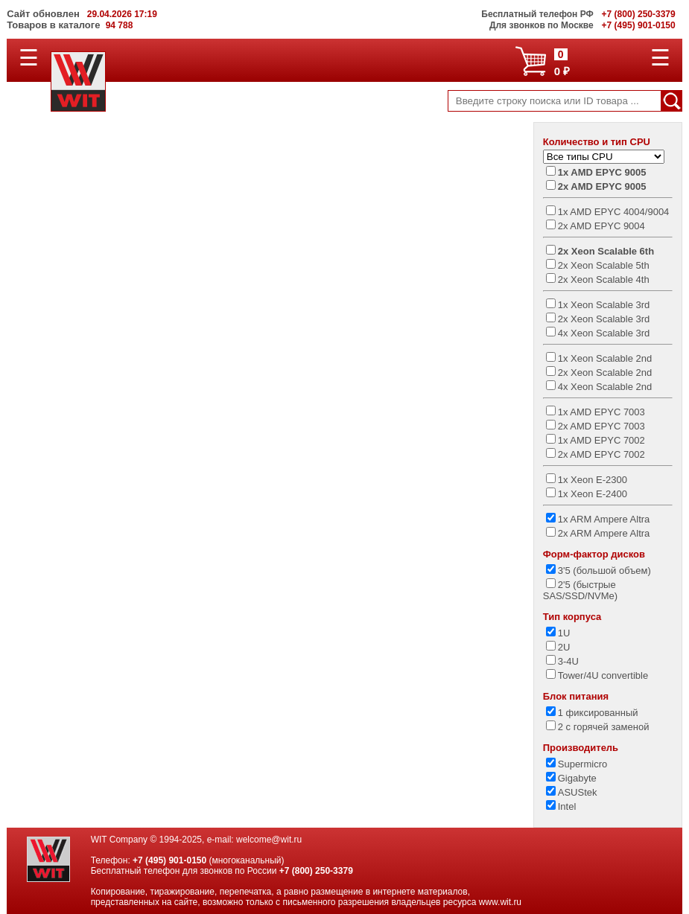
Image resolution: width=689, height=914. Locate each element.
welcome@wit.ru (269, 839)
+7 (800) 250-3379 (316, 871)
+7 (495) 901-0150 (169, 860)
